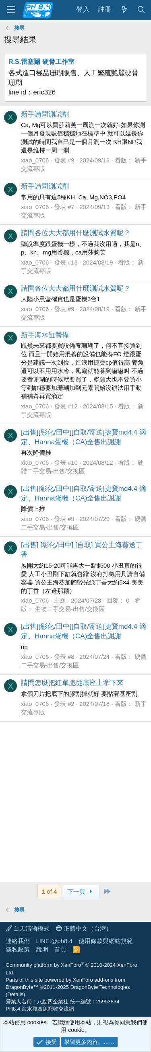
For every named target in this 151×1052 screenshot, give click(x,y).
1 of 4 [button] (49, 891)
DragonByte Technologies (100, 987)
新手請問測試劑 (45, 114)
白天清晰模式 (28, 928)
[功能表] (11, 10)
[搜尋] (140, 10)
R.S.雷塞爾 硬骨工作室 (41, 61)
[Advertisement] (75, 801)
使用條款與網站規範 (106, 940)
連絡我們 (18, 940)
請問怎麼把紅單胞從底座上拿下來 (72, 683)
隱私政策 (18, 949)
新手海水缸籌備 (45, 335)
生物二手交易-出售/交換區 (70, 608)
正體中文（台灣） (84, 928)
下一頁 (81, 891)
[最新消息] (124, 10)
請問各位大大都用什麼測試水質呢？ (75, 233)
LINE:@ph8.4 (54, 940)
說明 (42, 949)
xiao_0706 (35, 160)
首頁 (60, 949)
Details (15, 994)
